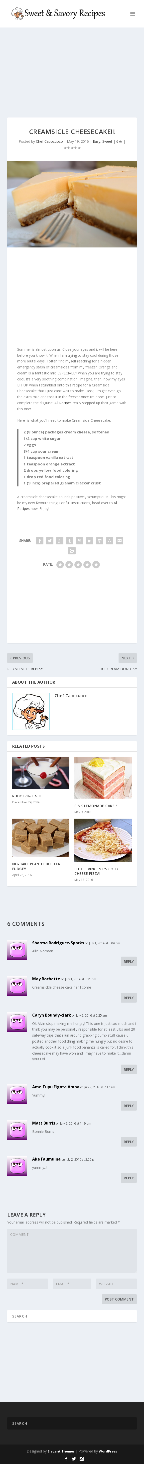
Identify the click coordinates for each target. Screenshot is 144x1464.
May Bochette (46, 979)
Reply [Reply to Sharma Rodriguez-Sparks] (129, 961)
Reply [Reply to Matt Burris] (129, 1141)
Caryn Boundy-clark (51, 1015)
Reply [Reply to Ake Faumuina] (129, 1178)
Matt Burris (43, 1123)
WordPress (108, 1451)
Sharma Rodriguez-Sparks (58, 943)
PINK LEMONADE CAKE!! (95, 805)
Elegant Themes (61, 1451)
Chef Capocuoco (49, 141)
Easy (96, 141)
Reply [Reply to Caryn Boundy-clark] (129, 1069)
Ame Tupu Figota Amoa (55, 1087)
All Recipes (63, 402)
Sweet (107, 141)
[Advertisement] (72, 72)
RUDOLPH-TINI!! (26, 796)
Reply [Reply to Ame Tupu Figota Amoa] (129, 1105)
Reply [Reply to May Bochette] (129, 997)
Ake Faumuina (46, 1159)
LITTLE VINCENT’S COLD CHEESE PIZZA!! (96, 871)
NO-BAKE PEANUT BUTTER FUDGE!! (36, 866)
